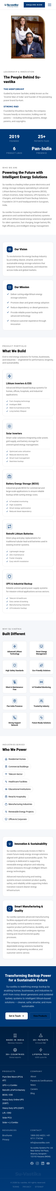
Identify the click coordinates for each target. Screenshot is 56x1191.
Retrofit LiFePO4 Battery (13, 1090)
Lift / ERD (6, 1113)
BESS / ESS (7, 1095)
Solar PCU (7, 1117)
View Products (40, 1016)
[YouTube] (48, 1163)
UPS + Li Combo (9, 1085)
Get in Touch (16, 1016)
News (33, 1085)
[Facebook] (31, 1163)
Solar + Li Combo (10, 1122)
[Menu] (49, 5)
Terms (16, 1187)
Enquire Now (34, 5)
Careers (34, 1089)
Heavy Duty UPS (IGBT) (13, 1108)
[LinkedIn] (42, 1163)
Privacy (5, 1139)
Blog (32, 1093)
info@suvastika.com (40, 1142)
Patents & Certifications (41, 1080)
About (33, 1076)
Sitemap (39, 1187)
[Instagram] (37, 1163)
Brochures (7, 1135)
